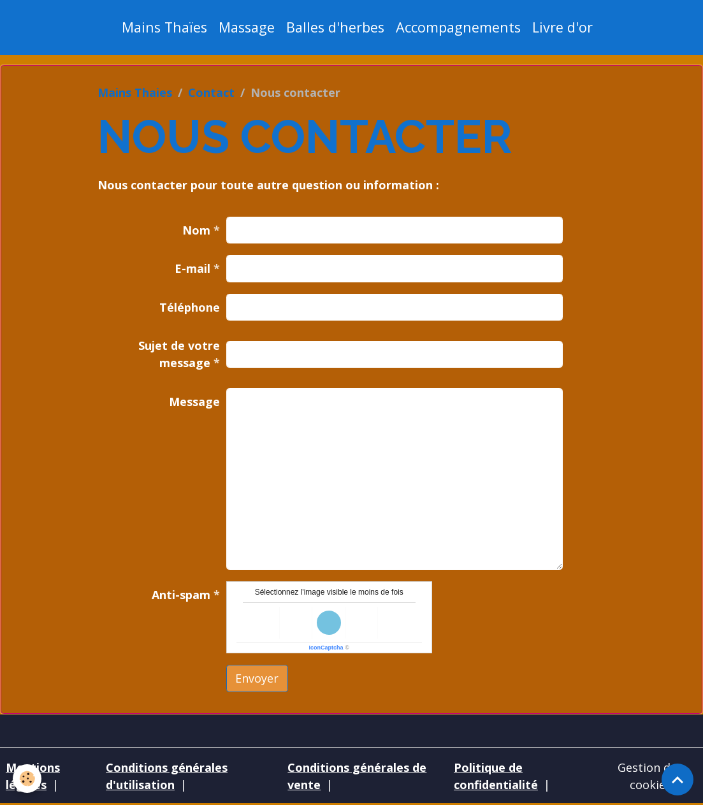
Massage (247, 27)
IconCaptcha (326, 647)
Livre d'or (562, 27)
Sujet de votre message (179, 354)
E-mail (192, 268)
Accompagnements (458, 27)
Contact (211, 92)
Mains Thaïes (164, 27)
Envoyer (257, 678)
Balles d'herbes (335, 27)
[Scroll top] (677, 779)
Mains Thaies (135, 92)
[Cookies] (27, 778)
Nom (196, 230)
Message (194, 401)
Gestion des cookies (650, 776)
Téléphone (189, 307)
